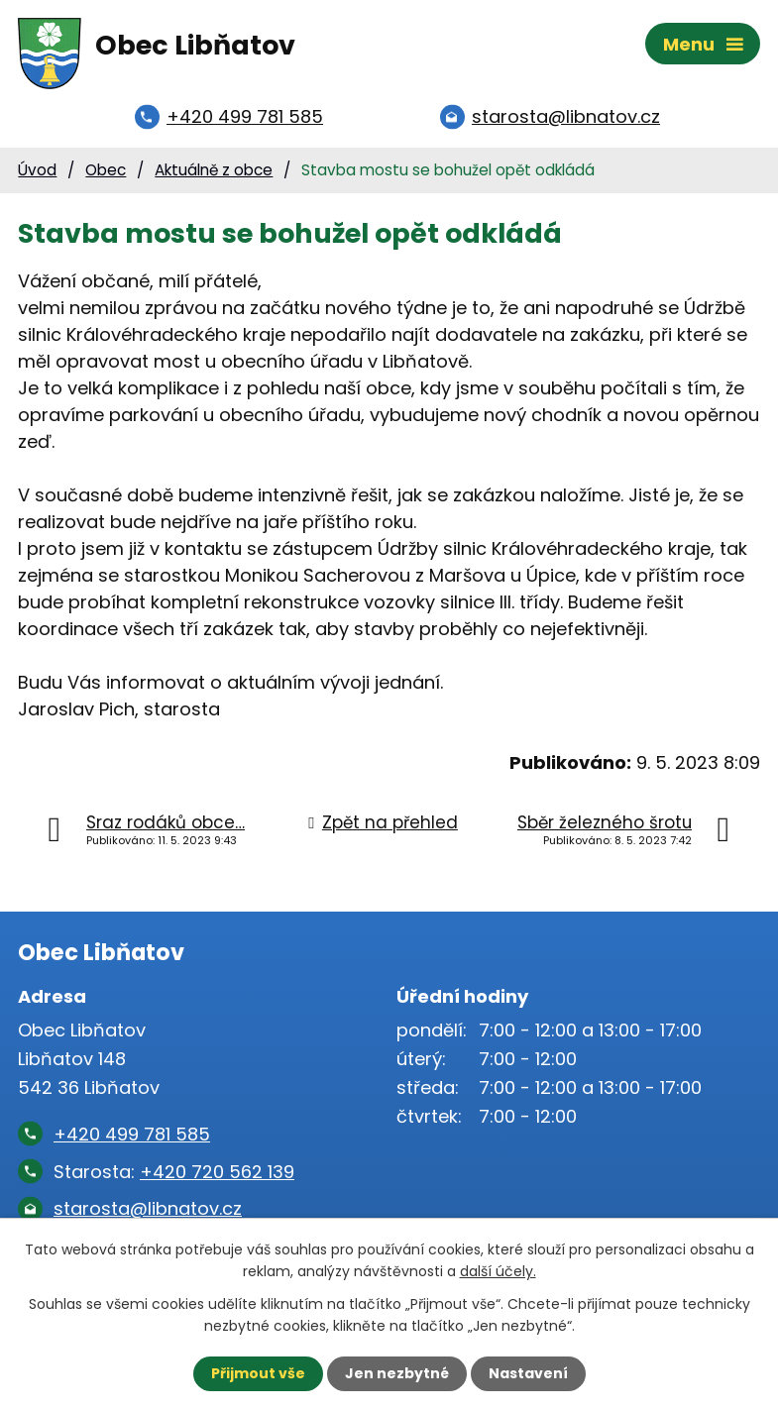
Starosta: (174, 1171)
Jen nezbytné (397, 1373)
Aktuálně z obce (214, 170)
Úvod (37, 170)
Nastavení (528, 1373)
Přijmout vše (258, 1373)
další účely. (498, 1271)
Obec (105, 170)
